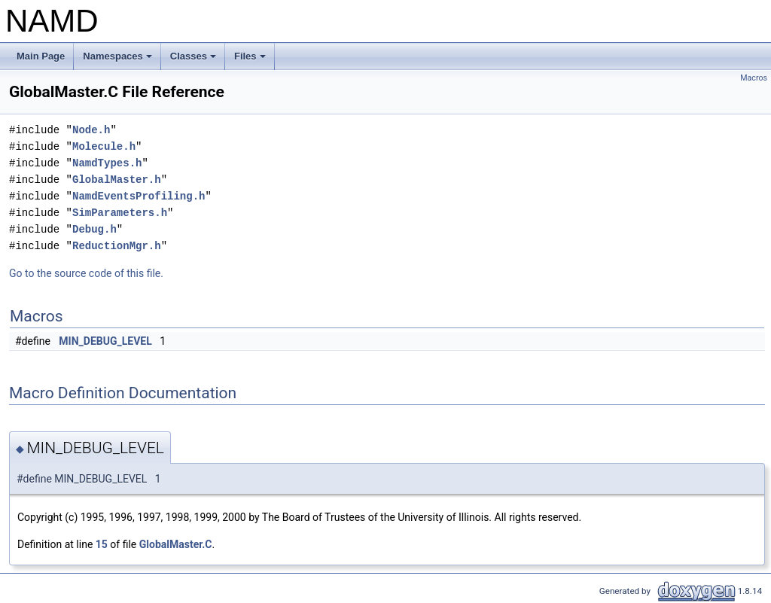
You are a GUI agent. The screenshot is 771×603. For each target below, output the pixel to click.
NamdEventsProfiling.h (138, 196)
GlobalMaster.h (116, 179)
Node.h (91, 130)
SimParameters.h (119, 213)
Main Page (41, 56)
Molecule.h (104, 146)
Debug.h (94, 229)
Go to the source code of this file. (86, 273)
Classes (194, 60)
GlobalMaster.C (175, 544)
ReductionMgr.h (116, 246)
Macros (753, 78)
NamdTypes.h (107, 163)
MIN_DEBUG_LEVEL (105, 341)
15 (102, 544)
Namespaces (118, 60)
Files (251, 60)
